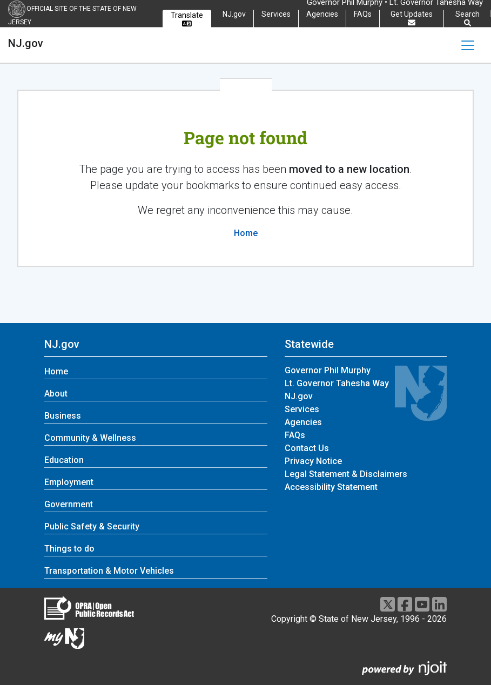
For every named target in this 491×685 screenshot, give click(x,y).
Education (64, 460)
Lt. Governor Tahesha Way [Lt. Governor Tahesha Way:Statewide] (337, 383)
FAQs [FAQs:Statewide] (295, 435)
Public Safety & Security (91, 526)
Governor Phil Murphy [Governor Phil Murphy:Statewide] (328, 370)
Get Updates (412, 18)
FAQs (363, 14)
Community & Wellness (90, 438)
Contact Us (307, 448)
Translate (187, 19)
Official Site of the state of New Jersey (72, 15)
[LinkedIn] (439, 604)
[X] (387, 604)
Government (68, 504)
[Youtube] (422, 604)
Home (246, 233)
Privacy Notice (313, 461)
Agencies (322, 14)
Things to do (69, 548)
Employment (68, 482)
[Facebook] (405, 604)
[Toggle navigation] (468, 45)
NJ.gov (234, 14)
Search (467, 19)
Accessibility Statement (331, 487)
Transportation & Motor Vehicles (109, 571)
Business (62, 416)
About (56, 393)
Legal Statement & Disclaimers (346, 474)
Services (276, 14)
